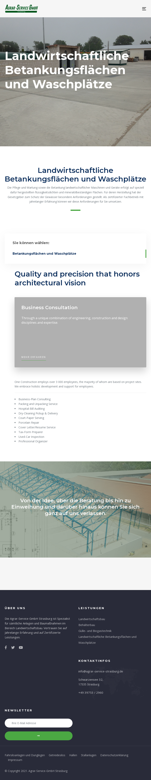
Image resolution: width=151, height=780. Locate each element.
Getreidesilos (57, 755)
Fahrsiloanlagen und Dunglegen (25, 755)
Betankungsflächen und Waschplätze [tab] (44, 253)
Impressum (15, 760)
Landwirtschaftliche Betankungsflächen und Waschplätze (107, 639)
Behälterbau (86, 625)
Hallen (73, 755)
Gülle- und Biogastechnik (94, 631)
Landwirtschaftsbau (91, 619)
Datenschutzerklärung (114, 755)
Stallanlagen (88, 755)
